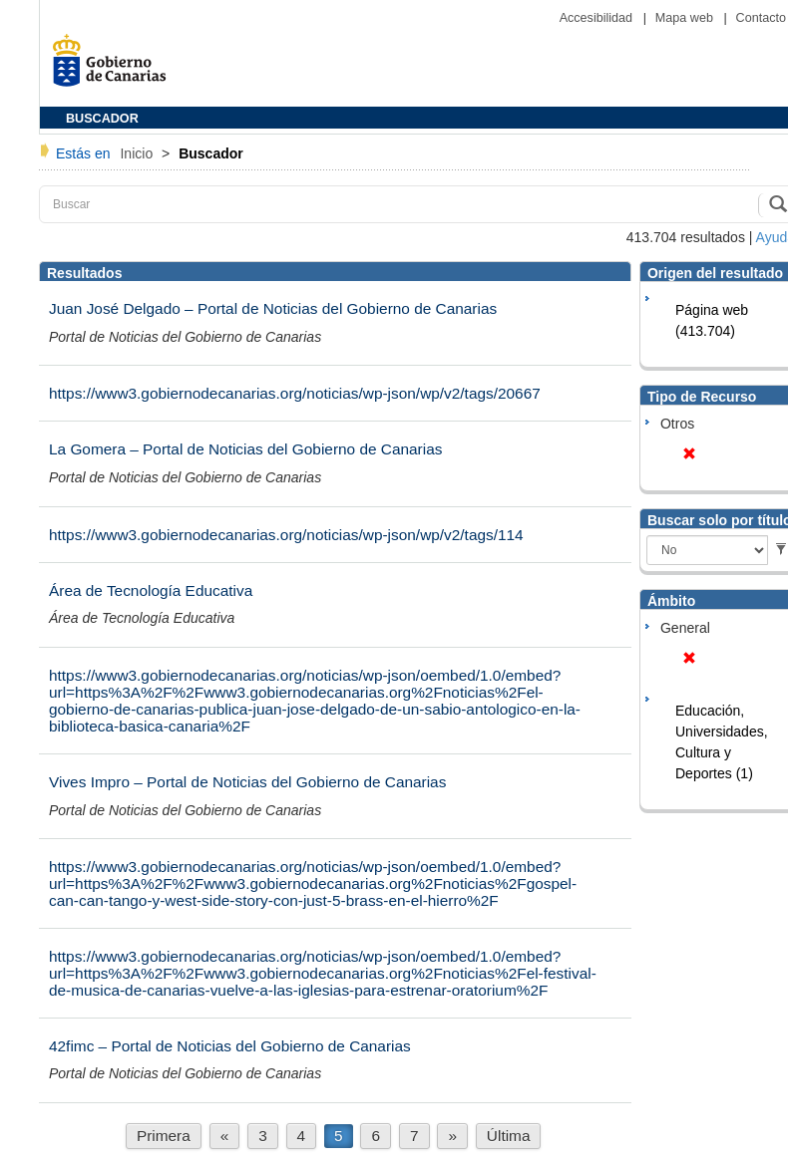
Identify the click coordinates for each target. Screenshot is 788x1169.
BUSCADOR (102, 119)
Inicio (138, 153)
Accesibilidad (598, 18)
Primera (164, 1135)
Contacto (761, 18)
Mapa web (686, 18)
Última (509, 1135)
